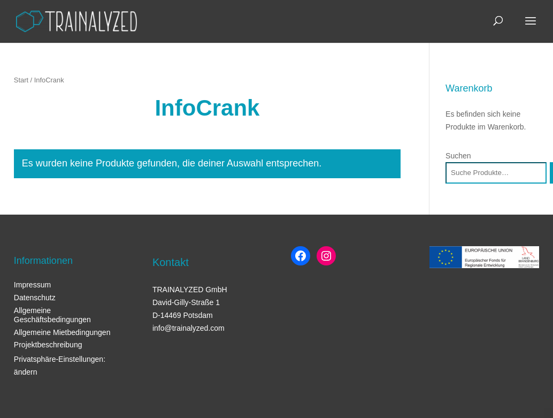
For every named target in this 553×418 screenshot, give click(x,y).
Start (21, 80)
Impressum (32, 284)
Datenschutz (35, 297)
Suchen (458, 155)
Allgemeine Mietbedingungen (62, 332)
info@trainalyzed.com (188, 328)
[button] (23, 394)
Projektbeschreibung (48, 344)
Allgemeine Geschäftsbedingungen (52, 315)
